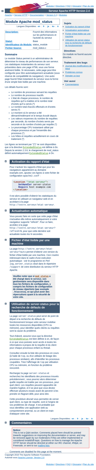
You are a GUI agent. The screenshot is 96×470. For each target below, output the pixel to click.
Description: (12, 32)
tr (58, 26)
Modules (50, 6)
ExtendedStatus (32, 147)
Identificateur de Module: (18, 44)
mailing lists (43, 445)
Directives (60, 6)
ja (48, 26)
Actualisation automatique (77, 30)
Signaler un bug (72, 75)
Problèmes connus (74, 72)
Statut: (9, 41)
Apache (8, 15)
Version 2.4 (51, 15)
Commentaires (72, 84)
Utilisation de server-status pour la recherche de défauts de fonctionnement (78, 43)
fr (43, 26)
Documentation (37, 15)
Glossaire (76, 6)
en (39, 26)
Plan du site (88, 6)
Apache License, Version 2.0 (31, 457)
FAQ (69, 6)
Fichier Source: (13, 48)
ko (53, 26)
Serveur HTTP (21, 15)
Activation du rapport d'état (77, 26)
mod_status (42, 276)
